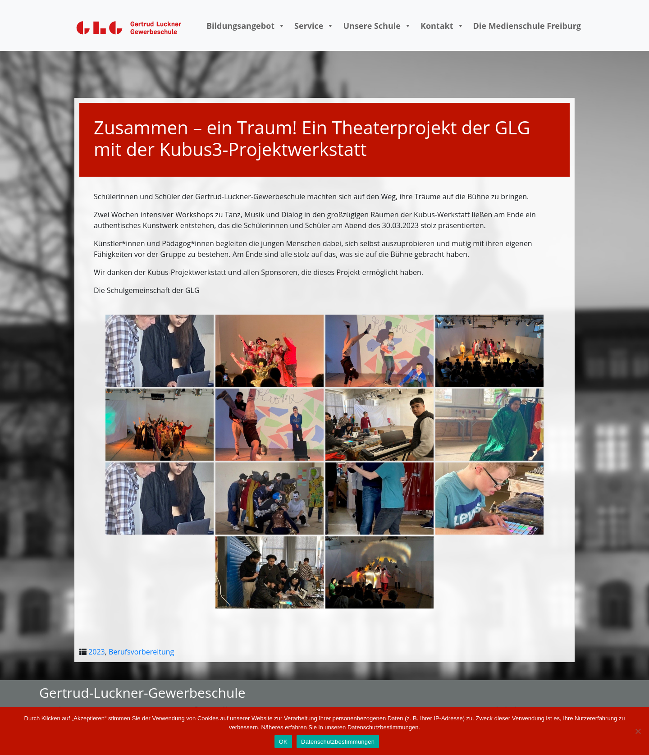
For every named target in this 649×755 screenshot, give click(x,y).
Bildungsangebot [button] (245, 25)
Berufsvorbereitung (141, 652)
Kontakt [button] (442, 25)
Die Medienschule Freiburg (527, 25)
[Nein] (637, 731)
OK (283, 741)
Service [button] (314, 25)
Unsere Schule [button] (377, 25)
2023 (96, 652)
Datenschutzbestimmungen (338, 741)
